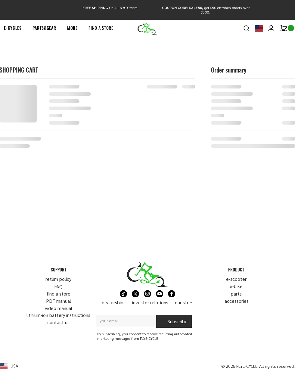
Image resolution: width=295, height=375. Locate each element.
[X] (135, 293)
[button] (44, 28)
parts (236, 293)
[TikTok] (123, 293)
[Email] (124, 320)
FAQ (58, 286)
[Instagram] (147, 293)
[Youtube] (159, 293)
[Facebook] (171, 293)
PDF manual (58, 301)
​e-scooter (236, 279)
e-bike (236, 286)
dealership (112, 302)
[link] (291, 28)
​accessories (237, 301)
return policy (58, 279)
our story (184, 302)
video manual (58, 308)
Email (102, 309)
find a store (58, 293)
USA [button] (14, 365)
